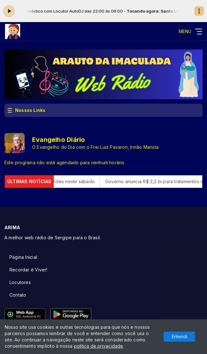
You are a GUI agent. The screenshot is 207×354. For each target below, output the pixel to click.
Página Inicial (23, 257)
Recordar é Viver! (28, 269)
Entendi (179, 336)
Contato (17, 295)
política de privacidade (98, 346)
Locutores (20, 282)
